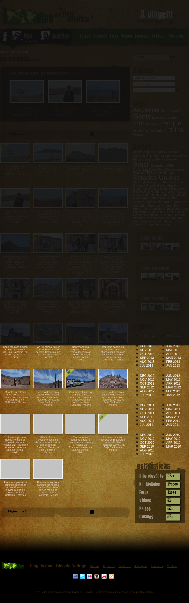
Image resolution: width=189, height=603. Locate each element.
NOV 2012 (147, 379)
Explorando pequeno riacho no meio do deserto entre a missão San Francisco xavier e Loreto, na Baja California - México (15, 445)
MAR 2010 (173, 446)
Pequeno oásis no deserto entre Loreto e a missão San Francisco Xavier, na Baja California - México (113, 443)
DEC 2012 (147, 375)
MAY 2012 (173, 379)
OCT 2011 (147, 413)
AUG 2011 (147, 420)
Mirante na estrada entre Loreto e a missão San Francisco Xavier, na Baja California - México (15, 397)
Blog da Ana (41, 566)
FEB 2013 (173, 361)
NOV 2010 (147, 438)
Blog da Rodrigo (71, 566)
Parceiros (157, 566)
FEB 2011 (173, 420)
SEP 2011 (147, 417)
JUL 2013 (146, 365)
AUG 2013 (147, 361)
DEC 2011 (147, 405)
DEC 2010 (147, 434)
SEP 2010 (147, 446)
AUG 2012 (147, 391)
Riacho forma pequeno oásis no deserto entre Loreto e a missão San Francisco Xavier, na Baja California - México (47, 445)
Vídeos (94, 566)
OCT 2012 (147, 383)
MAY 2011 (173, 409)
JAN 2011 (173, 424)
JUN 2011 (173, 405)
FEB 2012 (173, 391)
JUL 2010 (146, 454)
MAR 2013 (173, 357)
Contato (172, 566)
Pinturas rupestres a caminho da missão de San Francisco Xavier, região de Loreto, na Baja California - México (15, 488)
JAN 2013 (173, 365)
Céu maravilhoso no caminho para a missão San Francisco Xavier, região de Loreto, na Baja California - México (80, 398)
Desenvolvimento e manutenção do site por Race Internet (124, 592)
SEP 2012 (147, 387)
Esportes (109, 566)
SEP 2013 (147, 357)
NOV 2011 (147, 409)
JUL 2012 (146, 395)
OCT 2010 (147, 442)
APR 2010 (173, 442)
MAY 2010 (173, 438)
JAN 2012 (173, 395)
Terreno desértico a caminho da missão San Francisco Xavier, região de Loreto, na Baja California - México (48, 398)
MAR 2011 (173, 417)
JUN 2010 (173, 434)
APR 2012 (173, 383)
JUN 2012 (173, 375)
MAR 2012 (173, 387)
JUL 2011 (146, 424)
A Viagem (140, 566)
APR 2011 (173, 413)
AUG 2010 (147, 450)
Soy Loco (124, 566)
